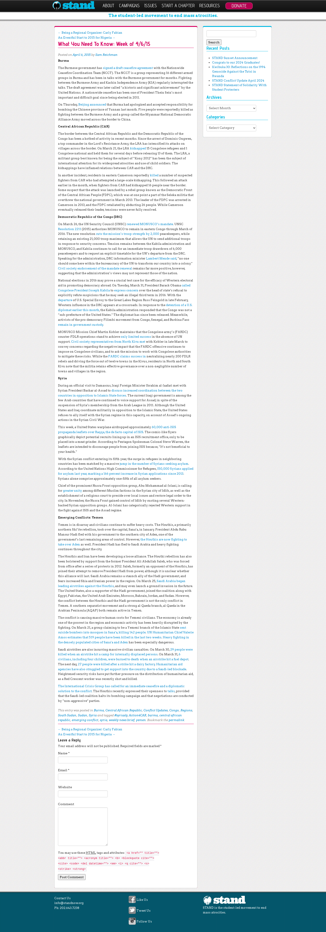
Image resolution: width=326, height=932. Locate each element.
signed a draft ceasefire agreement (127, 68)
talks (171, 691)
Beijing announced (92, 104)
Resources (209, 5)
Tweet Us (144, 910)
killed (153, 175)
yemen (141, 720)
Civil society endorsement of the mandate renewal (95, 268)
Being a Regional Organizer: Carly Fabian (90, 32)
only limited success (135, 336)
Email (64, 770)
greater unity (72, 490)
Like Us (142, 899)
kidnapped (137, 148)
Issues (150, 5)
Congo (174, 710)
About (108, 5)
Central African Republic (123, 710)
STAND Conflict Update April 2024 (238, 80)
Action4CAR (137, 715)
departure (65, 300)
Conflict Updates (156, 710)
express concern (125, 290)
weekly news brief (121, 720)
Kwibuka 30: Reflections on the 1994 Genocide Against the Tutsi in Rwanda (239, 71)
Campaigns (129, 5)
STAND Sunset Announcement (234, 58)
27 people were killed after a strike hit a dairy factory (116, 664)
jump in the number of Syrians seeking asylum (153, 463)
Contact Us (62, 898)
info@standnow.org (69, 903)
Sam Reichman (106, 55)
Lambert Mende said (160, 258)
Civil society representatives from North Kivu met (107, 341)
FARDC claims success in (127, 356)
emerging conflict (85, 720)
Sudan (82, 715)
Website (65, 787)
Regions (186, 710)
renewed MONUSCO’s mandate (149, 224)
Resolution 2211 (69, 229)
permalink (176, 720)
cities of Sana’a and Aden (109, 642)
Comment (66, 804)
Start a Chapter (178, 5)
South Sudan (67, 715)
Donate (239, 6)
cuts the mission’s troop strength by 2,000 (127, 234)
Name (64, 753)
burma (153, 715)
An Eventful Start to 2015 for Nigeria (86, 37)
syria (103, 720)
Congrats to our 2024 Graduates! (236, 62)
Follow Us (144, 921)
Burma (99, 710)
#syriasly (120, 715)
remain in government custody (80, 324)
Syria (93, 715)
